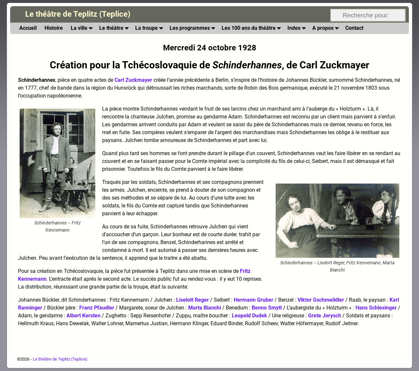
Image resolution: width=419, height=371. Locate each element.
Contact (354, 28)
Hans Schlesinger (376, 308)
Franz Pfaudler (96, 308)
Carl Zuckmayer (133, 80)
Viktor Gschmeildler (321, 300)
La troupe (150, 28)
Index (297, 28)
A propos (326, 28)
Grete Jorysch (324, 315)
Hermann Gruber (253, 300)
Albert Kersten (83, 315)
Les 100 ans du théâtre (252, 28)
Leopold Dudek (249, 315)
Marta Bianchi (204, 308)
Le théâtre (115, 28)
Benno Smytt (267, 308)
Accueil (28, 28)
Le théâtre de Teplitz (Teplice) (77, 14)
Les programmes (194, 28)
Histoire (54, 28)
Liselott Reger (192, 300)
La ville (83, 28)
